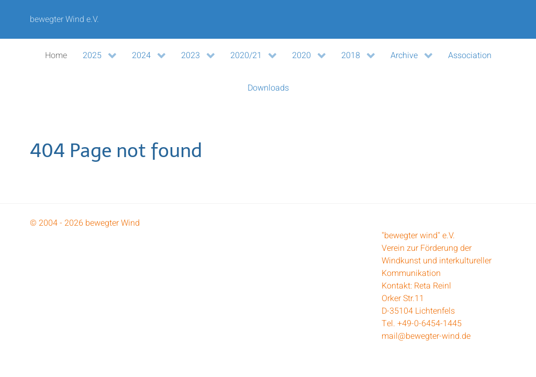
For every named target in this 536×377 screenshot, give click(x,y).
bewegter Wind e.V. (64, 19)
